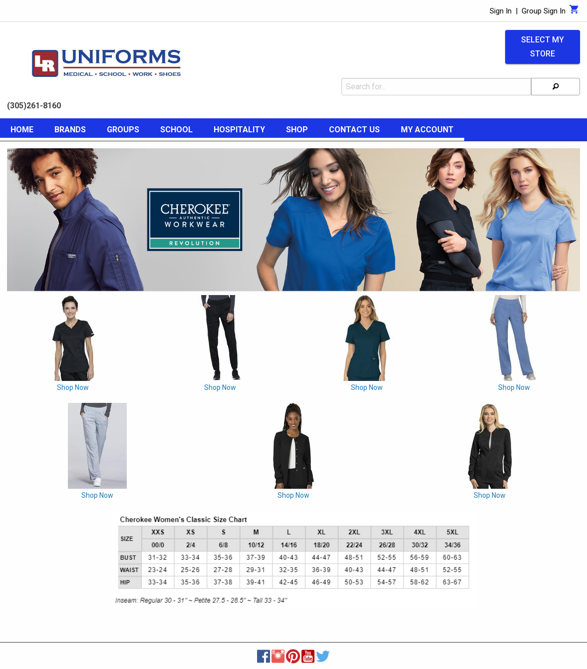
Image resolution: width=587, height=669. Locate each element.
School (176, 129)
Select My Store (542, 47)
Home (21, 129)
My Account (427, 129)
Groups (123, 129)
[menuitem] (22, 131)
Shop (297, 129)
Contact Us (354, 129)
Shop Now (73, 387)
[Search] (555, 86)
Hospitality (239, 129)
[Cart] (574, 12)
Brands (70, 129)
